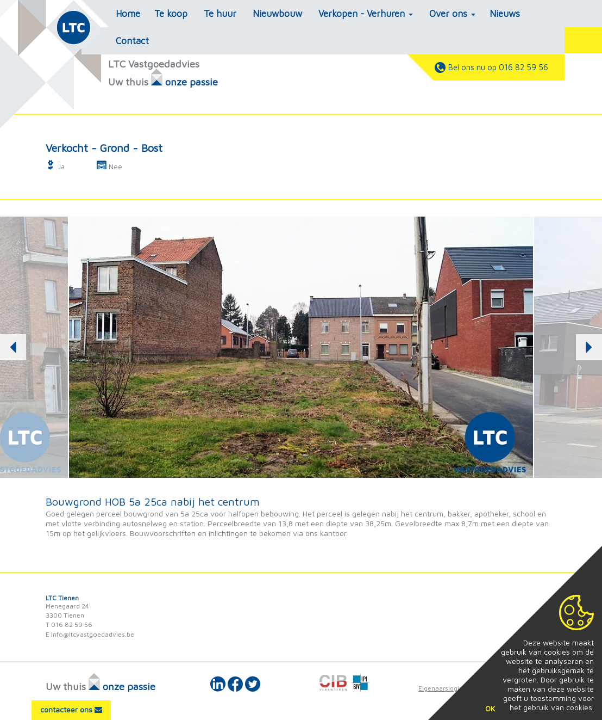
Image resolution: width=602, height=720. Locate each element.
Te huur (220, 13)
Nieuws (505, 13)
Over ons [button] (452, 13)
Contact (132, 40)
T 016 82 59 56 (69, 624)
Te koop (170, 13)
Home (128, 13)
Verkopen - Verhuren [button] (365, 13)
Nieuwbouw (277, 13)
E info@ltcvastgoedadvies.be (90, 634)
